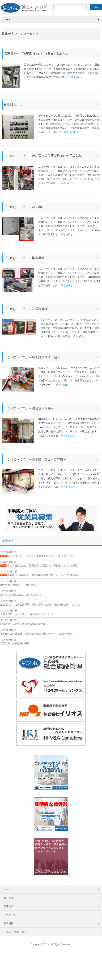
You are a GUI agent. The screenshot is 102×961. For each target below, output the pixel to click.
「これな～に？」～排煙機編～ (26, 258)
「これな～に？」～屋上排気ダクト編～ (32, 357)
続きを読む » (76, 77)
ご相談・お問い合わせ (16, 931)
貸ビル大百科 (24, 7)
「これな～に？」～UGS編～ (24, 207)
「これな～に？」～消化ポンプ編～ (29, 408)
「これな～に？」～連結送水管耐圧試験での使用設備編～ (44, 156)
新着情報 (7, 540)
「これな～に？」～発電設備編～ (27, 309)
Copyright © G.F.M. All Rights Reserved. (51, 944)
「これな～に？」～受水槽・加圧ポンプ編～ (35, 459)
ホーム (7, 889)
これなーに (10, 914)
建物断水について (16, 105)
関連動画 (8, 906)
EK (16, 34)
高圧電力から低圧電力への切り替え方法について (38, 54)
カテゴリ (8, 897)
